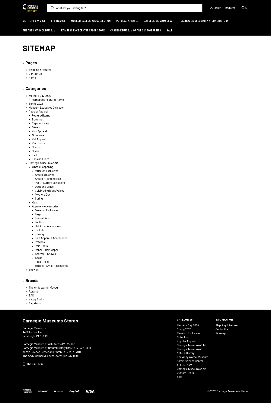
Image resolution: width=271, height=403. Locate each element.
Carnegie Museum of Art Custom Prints (135, 30)
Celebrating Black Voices (49, 190)
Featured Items (41, 115)
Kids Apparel (39, 131)
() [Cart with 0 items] (244, 7)
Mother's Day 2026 (34, 20)
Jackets (39, 230)
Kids (34, 202)
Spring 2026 (58, 20)
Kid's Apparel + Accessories (51, 238)
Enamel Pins (42, 218)
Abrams (33, 291)
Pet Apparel (39, 139)
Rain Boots (38, 143)
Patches (40, 242)
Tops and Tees (40, 159)
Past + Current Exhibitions (50, 182)
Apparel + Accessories (45, 206)
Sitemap (220, 333)
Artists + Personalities (48, 178)
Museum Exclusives (46, 170)
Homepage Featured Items (48, 99)
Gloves (36, 127)
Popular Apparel (127, 20)
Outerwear (38, 135)
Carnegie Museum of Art (159, 20)
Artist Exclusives (44, 174)
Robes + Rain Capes (47, 249)
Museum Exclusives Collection (91, 20)
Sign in (218, 7)
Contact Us (35, 73)
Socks (35, 151)
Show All (34, 269)
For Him (39, 222)
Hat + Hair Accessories (48, 226)
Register (230, 7)
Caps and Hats (40, 123)
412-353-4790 (34, 364)
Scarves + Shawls (45, 253)
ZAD (31, 295)
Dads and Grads (44, 186)
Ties (34, 155)
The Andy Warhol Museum (39, 30)
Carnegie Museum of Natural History (204, 20)
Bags (38, 214)
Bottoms (37, 119)
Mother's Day (42, 194)
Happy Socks (36, 299)
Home (32, 77)
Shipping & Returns (40, 69)
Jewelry (39, 234)
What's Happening (42, 166)
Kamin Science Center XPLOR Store (83, 30)
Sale (169, 30)
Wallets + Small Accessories (51, 265)
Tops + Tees (42, 261)
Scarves (37, 147)
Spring (39, 198)
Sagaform (35, 303)
